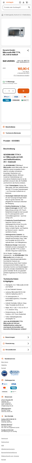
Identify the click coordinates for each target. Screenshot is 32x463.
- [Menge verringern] (5, 91)
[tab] (16, 126)
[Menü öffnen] (4, 2)
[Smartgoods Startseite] (9, 2)
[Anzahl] (9, 91)
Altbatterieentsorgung (8, 449)
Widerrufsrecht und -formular (10, 456)
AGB (2, 445)
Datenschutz (5, 442)
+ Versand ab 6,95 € (23, 73)
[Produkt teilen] (28, 50)
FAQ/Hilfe (4, 365)
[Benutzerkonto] (23, 2)
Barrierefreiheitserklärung (9, 452)
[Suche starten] (29, 7)
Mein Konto (4, 362)
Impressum (4, 438)
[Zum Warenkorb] (27, 2)
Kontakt (3, 368)
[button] (4, 68)
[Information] (20, 2)
